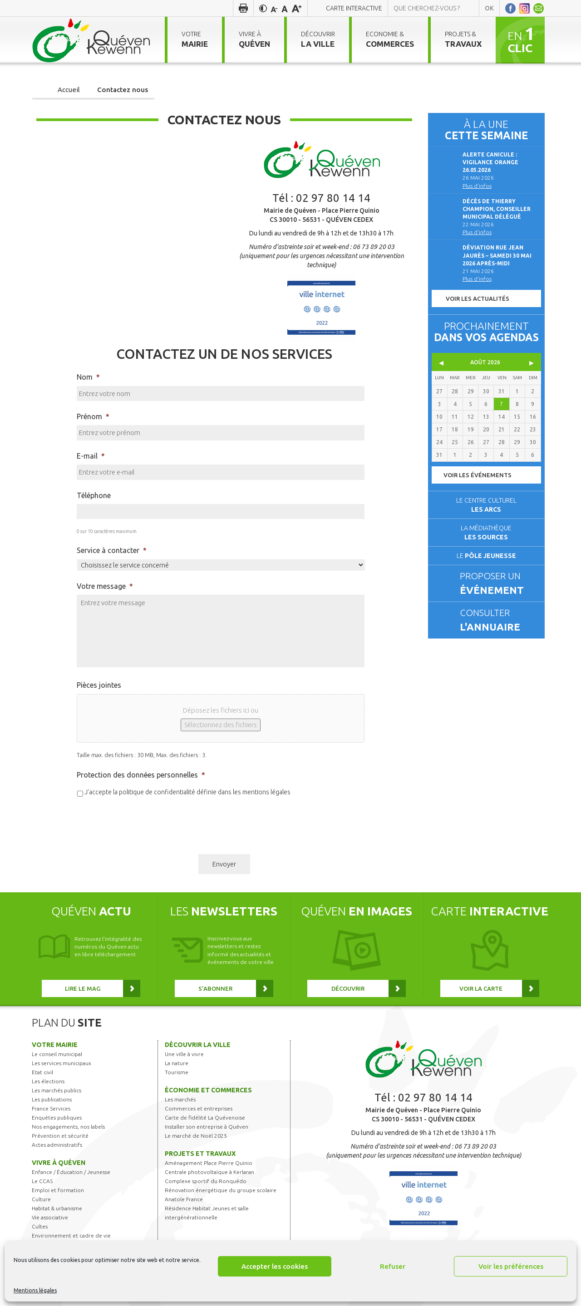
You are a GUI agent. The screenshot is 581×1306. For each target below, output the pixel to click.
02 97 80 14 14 (333, 198)
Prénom (93, 416)
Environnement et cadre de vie (71, 1235)
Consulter (498, 620)
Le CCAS (42, 1181)
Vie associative (50, 1217)
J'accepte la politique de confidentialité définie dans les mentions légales (187, 792)
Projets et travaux (200, 1153)
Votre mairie (55, 1044)
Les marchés (180, 1099)
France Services (51, 1108)
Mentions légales (35, 1290)
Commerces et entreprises (198, 1108)
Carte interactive (354, 8)
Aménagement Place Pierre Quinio (208, 1163)
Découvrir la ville (198, 1044)
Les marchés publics (56, 1090)
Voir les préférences (510, 1266)
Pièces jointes (99, 685)
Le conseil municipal (57, 1054)
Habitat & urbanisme (57, 1208)
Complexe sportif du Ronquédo (205, 1181)
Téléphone (94, 495)
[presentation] (146, 822)
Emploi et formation (58, 1190)
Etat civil (42, 1072)
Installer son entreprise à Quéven (206, 1127)
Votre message (105, 586)
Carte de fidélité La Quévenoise (205, 1117)
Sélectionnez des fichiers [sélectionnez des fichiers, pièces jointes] (220, 725)
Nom (88, 377)
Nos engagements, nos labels (68, 1127)
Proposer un (498, 584)
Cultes (40, 1226)
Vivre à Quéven (58, 1162)
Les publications (52, 1099)
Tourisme (176, 1072)
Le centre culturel (486, 505)
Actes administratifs (57, 1145)
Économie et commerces (208, 1090)
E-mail (91, 456)
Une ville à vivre (184, 1054)
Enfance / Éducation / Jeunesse (71, 1172)
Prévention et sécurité (60, 1136)
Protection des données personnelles (141, 775)
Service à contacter (112, 550)
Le (486, 555)
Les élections (48, 1081)
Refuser (392, 1266)
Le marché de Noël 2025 (196, 1136)
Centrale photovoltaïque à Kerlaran (209, 1172)
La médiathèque (486, 532)
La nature (176, 1063)
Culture (41, 1199)
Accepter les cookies (274, 1266)
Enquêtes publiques (57, 1117)
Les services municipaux (61, 1063)
